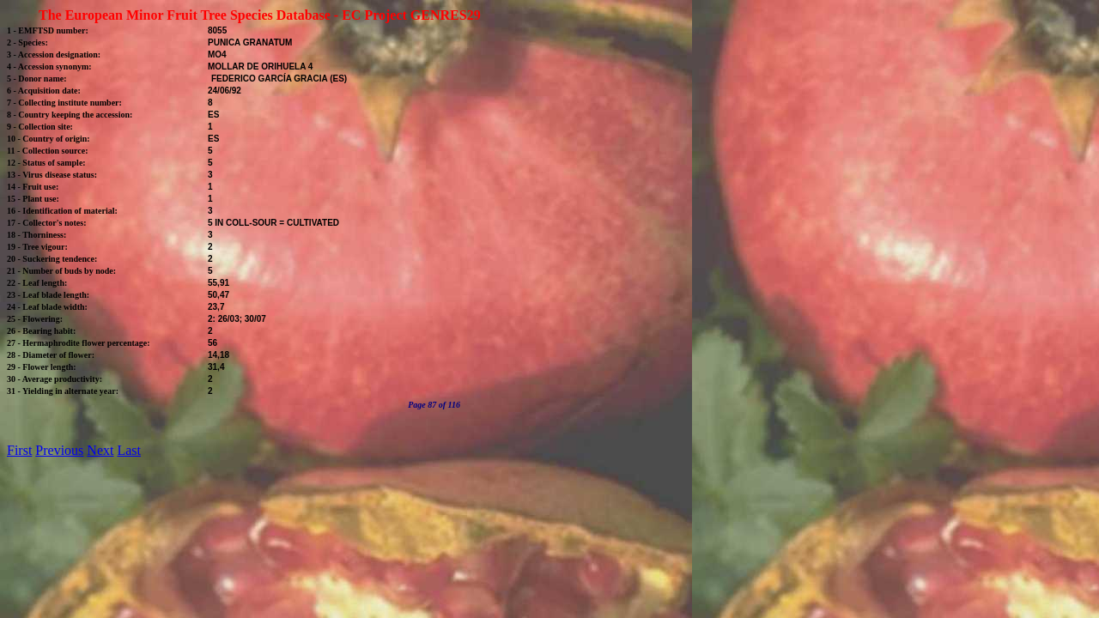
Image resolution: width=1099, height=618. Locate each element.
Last (129, 450)
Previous (59, 450)
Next (100, 450)
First (19, 450)
